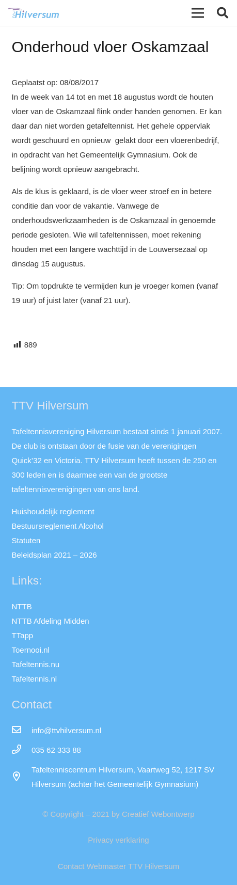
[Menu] (197, 13)
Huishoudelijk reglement (53, 511)
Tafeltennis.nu (36, 664)
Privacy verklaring (118, 839)
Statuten (26, 540)
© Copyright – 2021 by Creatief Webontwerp (118, 814)
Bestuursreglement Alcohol (58, 525)
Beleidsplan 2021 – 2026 (54, 554)
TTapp (23, 635)
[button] (222, 13)
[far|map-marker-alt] (21, 777)
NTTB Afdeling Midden (50, 621)
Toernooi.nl (31, 649)
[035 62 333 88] (21, 750)
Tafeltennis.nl (34, 678)
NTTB (22, 606)
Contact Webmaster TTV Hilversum (118, 866)
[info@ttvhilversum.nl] (21, 730)
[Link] (33, 13)
